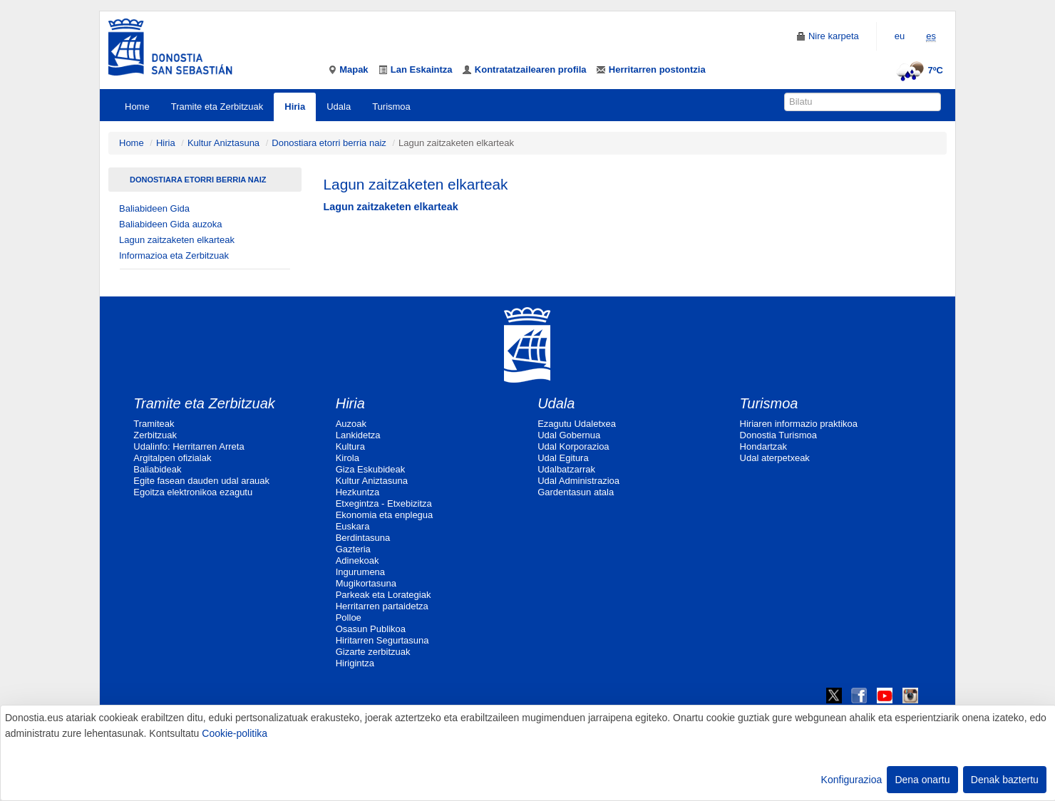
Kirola (347, 458)
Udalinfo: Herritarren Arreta (188, 446)
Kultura (350, 446)
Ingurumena (360, 572)
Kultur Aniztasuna (223, 143)
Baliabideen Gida (154, 208)
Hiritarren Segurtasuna (382, 640)
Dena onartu (922, 779)
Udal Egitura (563, 458)
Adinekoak (357, 560)
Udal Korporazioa (573, 446)
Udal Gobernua (568, 435)
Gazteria (353, 549)
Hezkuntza (357, 492)
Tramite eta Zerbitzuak (217, 106)
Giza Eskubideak (371, 469)
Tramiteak (153, 423)
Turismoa (391, 106)
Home (137, 106)
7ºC (917, 70)
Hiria (294, 106)
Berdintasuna (363, 537)
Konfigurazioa (851, 779)
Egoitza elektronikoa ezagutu (192, 492)
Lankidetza (358, 435)
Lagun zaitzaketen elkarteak (177, 239)
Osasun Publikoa (371, 629)
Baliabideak (157, 469)
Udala (338, 106)
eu (900, 36)
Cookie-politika (234, 733)
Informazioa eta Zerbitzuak (174, 255)
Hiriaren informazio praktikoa (799, 423)
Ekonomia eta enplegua (384, 515)
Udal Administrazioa (578, 480)
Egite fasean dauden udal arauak (201, 480)
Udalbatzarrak (566, 469)
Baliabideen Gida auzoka (170, 224)
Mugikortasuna (366, 583)
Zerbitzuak (155, 435)
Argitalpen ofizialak (172, 458)
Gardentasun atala (575, 492)
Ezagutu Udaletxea (576, 423)
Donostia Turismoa (778, 435)
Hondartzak (763, 446)
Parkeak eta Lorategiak (383, 594)
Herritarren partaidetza (382, 606)
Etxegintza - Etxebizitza (384, 503)
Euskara (353, 526)
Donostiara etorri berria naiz (329, 143)
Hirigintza (355, 663)
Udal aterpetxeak (775, 458)
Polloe (348, 617)
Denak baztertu (1005, 779)
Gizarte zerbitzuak (373, 651)
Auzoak (351, 423)
